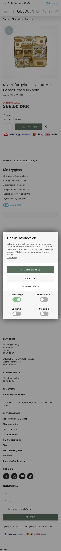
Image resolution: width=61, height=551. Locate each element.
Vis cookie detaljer (30, 286)
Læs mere (11, 257)
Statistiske (44, 312)
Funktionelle (16, 312)
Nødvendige (17, 297)
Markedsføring (44, 297)
